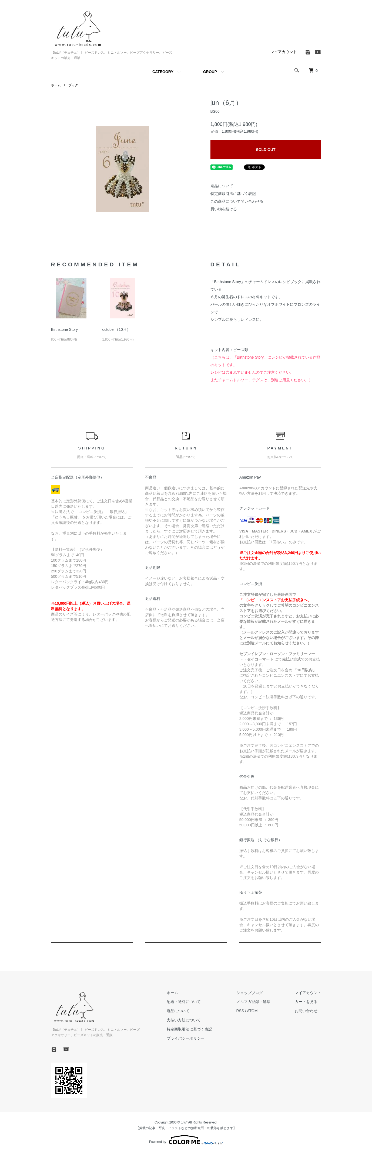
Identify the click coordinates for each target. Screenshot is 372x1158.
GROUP (210, 72)
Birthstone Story (64, 329)
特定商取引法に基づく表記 (233, 193)
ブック (73, 85)
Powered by (186, 1140)
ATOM (252, 1011)
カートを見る (306, 1001)
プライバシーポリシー (186, 1038)
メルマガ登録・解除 (253, 1001)
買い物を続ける (223, 209)
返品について (221, 186)
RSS (240, 1011)
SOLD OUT (265, 149)
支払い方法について (184, 1020)
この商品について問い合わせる (236, 201)
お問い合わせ (306, 1011)
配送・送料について (184, 1001)
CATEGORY (162, 72)
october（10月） (116, 329)
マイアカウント (283, 52)
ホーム (56, 85)
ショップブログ (249, 993)
